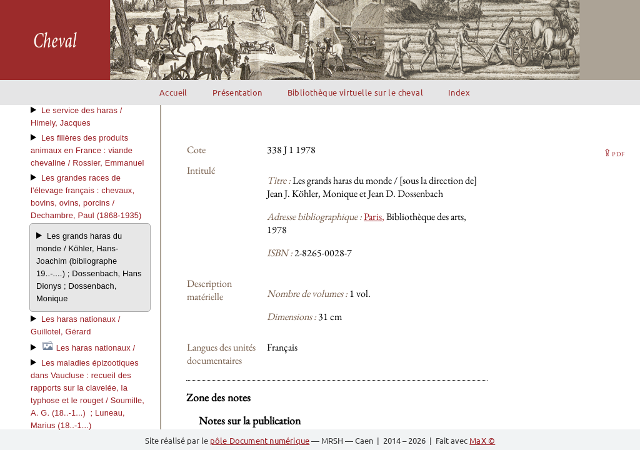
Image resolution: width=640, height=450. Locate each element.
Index (459, 92)
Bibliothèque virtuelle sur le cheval (355, 92)
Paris (373, 216)
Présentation (237, 92)
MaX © (482, 440)
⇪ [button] (613, 152)
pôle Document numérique (260, 440)
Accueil (173, 92)
